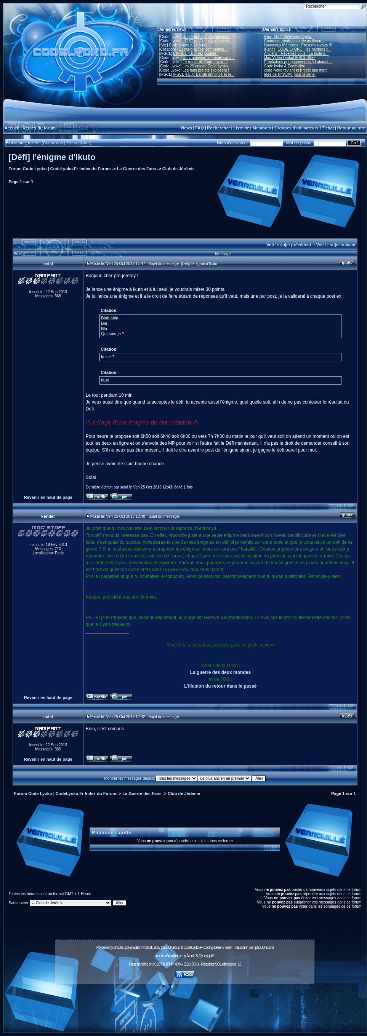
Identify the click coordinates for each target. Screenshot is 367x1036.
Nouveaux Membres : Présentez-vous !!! (298, 45)
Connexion (53, 142)
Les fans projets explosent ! (206, 70)
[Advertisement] (185, 1004)
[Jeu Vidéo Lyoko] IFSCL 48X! (289, 58)
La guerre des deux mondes (220, 672)
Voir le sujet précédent (288, 245)
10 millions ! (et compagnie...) (204, 49)
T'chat (328, 128)
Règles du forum (39, 128)
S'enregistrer (78, 142)
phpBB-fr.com (264, 947)
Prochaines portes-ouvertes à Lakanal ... (298, 62)
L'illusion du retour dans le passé (220, 686)
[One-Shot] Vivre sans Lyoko (288, 37)
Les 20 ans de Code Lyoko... (207, 66)
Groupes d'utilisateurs (296, 128)
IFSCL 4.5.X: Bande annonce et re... (203, 74)
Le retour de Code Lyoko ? (205, 62)
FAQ (199, 128)
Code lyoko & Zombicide (284, 66)
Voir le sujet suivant (336, 245)
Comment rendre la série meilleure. (294, 41)
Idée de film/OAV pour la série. (290, 74)
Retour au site (351, 128)
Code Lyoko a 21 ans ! (188, 45)
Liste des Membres (252, 128)
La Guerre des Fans (136, 168)
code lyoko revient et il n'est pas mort (295, 70)
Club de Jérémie (178, 168)
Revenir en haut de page (48, 497)
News (186, 128)
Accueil (12, 128)
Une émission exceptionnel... (207, 37)
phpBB (118, 947)
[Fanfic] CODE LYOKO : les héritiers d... (298, 49)
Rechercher (218, 128)
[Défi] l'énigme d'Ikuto (52, 157)
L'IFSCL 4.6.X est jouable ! (195, 53)
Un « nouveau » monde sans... (208, 58)
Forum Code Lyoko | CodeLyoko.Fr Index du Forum (60, 168)
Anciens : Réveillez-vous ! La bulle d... (296, 53)
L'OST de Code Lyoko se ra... (207, 41)
